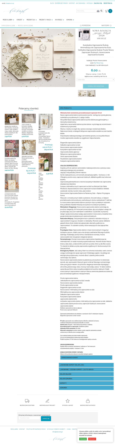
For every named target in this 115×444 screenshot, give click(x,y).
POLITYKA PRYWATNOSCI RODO (36, 429)
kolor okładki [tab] (65, 374)
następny (105, 25)
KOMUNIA (69, 19)
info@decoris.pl (10, 3)
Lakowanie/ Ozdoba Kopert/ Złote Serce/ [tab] (77, 369)
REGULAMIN (14, 429)
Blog (52, 3)
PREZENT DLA (31, 19)
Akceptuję (83, 439)
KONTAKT (22, 429)
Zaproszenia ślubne (8, 25)
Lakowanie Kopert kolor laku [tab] (72, 365)
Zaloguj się (98, 3)
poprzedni (86, 25)
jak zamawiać (81, 3)
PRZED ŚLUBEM (7, 19)
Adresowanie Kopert (69, 357)
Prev (4, 70)
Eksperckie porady (61, 3)
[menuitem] (9, 19)
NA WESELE (58, 19)
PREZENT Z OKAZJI (45, 19)
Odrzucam (92, 439)
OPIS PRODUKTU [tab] (66, 108)
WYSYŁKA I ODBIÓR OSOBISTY (56, 429)
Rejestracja (108, 3)
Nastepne (72, 70)
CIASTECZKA (76, 429)
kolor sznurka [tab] (66, 379)
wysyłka (90, 3)
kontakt (72, 3)
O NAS (69, 429)
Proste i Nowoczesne (25, 25)
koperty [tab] (63, 383)
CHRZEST (19, 19)
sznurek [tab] (63, 388)
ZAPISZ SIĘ (46, 418)
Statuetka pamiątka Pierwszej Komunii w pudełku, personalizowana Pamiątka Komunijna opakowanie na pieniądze (28, 161)
